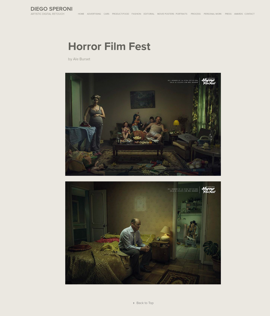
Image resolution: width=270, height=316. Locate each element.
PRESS (228, 13)
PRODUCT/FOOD (120, 13)
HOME (81, 13)
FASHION (136, 13)
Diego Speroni (52, 9)
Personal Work (213, 13)
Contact (249, 13)
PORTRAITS (181, 13)
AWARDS (238, 13)
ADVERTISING (94, 13)
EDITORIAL (149, 13)
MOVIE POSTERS (165, 13)
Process (196, 13)
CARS (106, 13)
